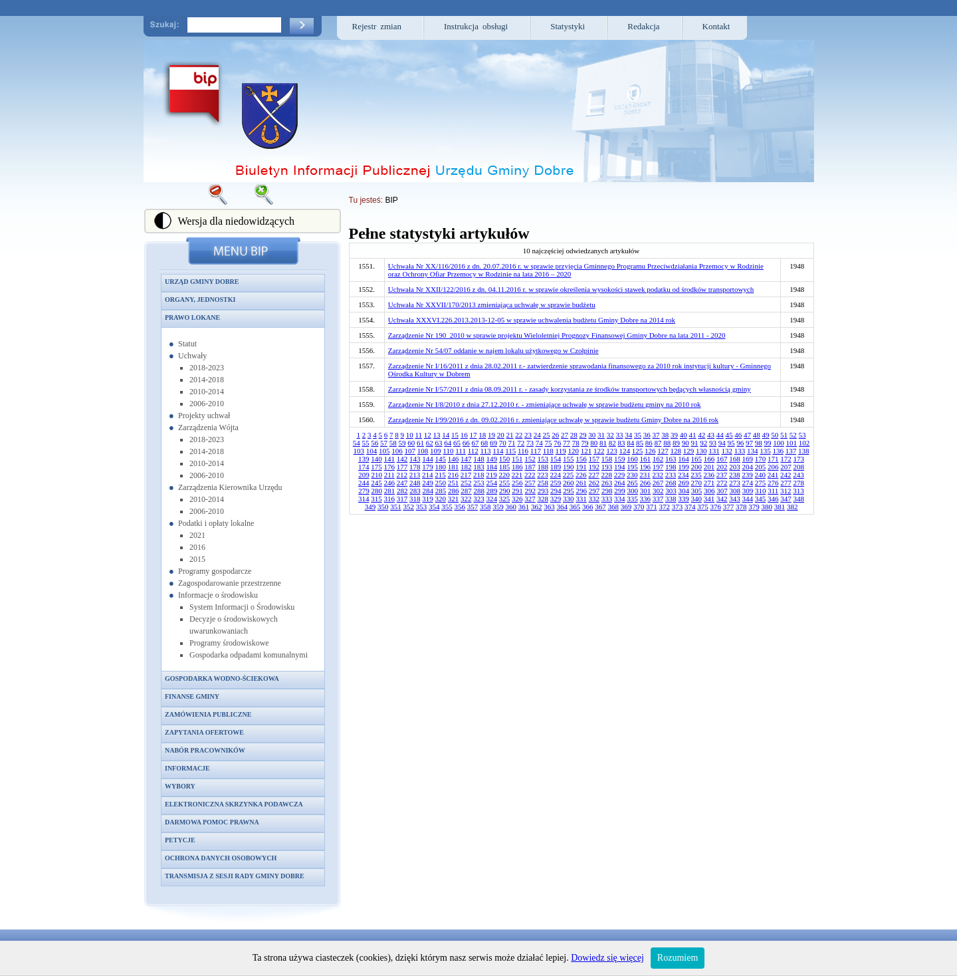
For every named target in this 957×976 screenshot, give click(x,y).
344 (748, 499)
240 (760, 475)
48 (756, 435)
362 (536, 507)
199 (683, 467)
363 (549, 507)
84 (630, 443)
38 (665, 435)
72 (520, 443)
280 (376, 491)
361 (524, 507)
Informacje (187, 768)
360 (510, 507)
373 (677, 507)
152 (530, 459)
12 (427, 435)
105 (384, 451)
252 (466, 483)
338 (671, 499)
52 (793, 435)
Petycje (180, 840)
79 (585, 443)
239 (747, 475)
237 (722, 475)
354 (434, 507)
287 (466, 491)
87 (658, 443)
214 (427, 475)
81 (603, 443)
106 (397, 451)
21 (510, 435)
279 (364, 491)
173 (799, 459)
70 (502, 443)
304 (683, 491)
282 (402, 491)
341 (709, 499)
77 (566, 443)
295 (568, 491)
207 (786, 467)
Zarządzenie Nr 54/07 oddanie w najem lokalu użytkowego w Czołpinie (493, 350)
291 (517, 491)
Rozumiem (677, 958)
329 (556, 499)
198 (671, 467)
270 (696, 483)
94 (722, 443)
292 (530, 491)
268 (671, 483)
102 (804, 443)
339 (683, 499)
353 (421, 507)
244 (364, 483)
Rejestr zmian (377, 26)
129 (688, 451)
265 (632, 483)
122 (599, 451)
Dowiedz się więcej (607, 958)
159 (619, 459)
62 (429, 443)
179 (427, 467)
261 (581, 483)
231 (645, 475)
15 (455, 435)
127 (663, 451)
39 (674, 435)
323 (478, 499)
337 (658, 499)
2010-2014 (206, 391)
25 (546, 435)
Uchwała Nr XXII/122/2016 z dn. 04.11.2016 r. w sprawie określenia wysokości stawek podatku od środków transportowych (571, 289)
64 (447, 443)
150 (504, 459)
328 (543, 499)
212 (402, 475)
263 (607, 483)
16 (464, 435)
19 (491, 435)
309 (748, 491)
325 (504, 499)
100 (778, 443)
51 (784, 435)
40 (683, 435)
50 (774, 435)
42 (701, 435)
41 (692, 435)
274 (748, 483)
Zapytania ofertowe (204, 732)
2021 (197, 535)
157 (594, 459)
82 (612, 443)
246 (389, 483)
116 (523, 451)
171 (773, 459)
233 (671, 475)
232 (658, 475)
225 (568, 475)
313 (798, 491)
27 (564, 435)
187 (530, 467)
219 (491, 475)
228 (607, 475)
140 (376, 459)
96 (740, 443)
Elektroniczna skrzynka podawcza (234, 804)
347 (786, 499)
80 (593, 443)
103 (359, 451)
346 (773, 499)
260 (568, 483)
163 (671, 459)
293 (543, 491)
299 (619, 491)
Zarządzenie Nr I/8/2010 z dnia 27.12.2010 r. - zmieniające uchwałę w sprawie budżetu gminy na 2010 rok (544, 404)
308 (734, 491)
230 (632, 475)
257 (530, 483)
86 (649, 443)
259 (556, 483)
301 (645, 491)
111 (460, 451)
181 (453, 467)
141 (389, 459)
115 (510, 451)
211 (389, 475)
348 (799, 499)
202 (722, 467)
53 (802, 435)
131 (714, 451)
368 (613, 507)
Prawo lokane (192, 317)
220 (504, 475)
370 (639, 507)
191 (581, 467)
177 (402, 467)
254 (492, 483)
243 (798, 475)
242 (786, 475)
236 (709, 475)
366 (587, 507)
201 (709, 467)
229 (619, 475)
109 (435, 451)
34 (628, 435)
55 (366, 443)
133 (740, 451)
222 (530, 475)
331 (581, 499)
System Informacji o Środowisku (241, 607)
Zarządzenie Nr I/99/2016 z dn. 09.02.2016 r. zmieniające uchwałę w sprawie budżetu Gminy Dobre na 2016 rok (553, 420)
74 (539, 443)
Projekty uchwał (204, 415)
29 (583, 435)
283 (415, 491)
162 (658, 459)
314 (364, 499)
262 (594, 483)
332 (594, 499)
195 (632, 467)
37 (656, 435)
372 (664, 507)
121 (586, 451)
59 (402, 443)
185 (504, 467)
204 (748, 467)
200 (696, 467)
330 (568, 499)
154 (556, 459)
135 (765, 451)
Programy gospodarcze (214, 571)
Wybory (180, 786)
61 (420, 443)
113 (485, 451)
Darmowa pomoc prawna (212, 822)
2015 (197, 559)
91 (694, 443)
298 (607, 491)
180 (441, 467)
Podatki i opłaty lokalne (216, 523)
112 (473, 451)
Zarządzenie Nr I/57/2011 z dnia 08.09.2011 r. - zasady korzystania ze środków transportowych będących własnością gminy (569, 389)
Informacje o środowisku (218, 595)
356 (459, 507)
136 (778, 451)
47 (747, 435)
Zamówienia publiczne (208, 714)
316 (389, 499)
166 (709, 459)
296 (581, 491)
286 (453, 491)
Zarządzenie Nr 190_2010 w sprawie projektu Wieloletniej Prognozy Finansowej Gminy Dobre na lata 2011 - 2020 (557, 335)
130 (701, 451)
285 (441, 491)
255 (504, 483)
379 (754, 507)
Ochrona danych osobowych (220, 858)
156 (581, 459)
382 (792, 507)
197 (658, 467)
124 (624, 451)
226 (581, 475)
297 (594, 491)
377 (728, 507)
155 (568, 459)
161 (645, 459)
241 (773, 475)
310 (760, 491)
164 (683, 459)
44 (720, 435)
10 (409, 435)
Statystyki (567, 26)
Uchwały (192, 355)
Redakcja (643, 26)
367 (600, 507)
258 (543, 483)
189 (556, 467)
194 (619, 467)
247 (402, 483)
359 (498, 507)
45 (729, 435)
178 (415, 467)
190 (568, 467)
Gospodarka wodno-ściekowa (222, 678)
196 (645, 467)
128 (675, 451)
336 (645, 499)
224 (556, 475)
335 (632, 499)
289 (492, 491)
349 (370, 507)
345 (760, 499)
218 (478, 475)
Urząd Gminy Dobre (202, 281)
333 (607, 499)
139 (364, 459)
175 (376, 467)
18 (482, 435)
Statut (187, 343)
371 (651, 507)
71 (512, 443)
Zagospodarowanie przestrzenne (229, 583)
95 (731, 443)
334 (619, 499)
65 (457, 443)
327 (530, 499)
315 (376, 499)
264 (619, 483)
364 (562, 507)
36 (647, 435)
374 (690, 507)
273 (734, 483)
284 (427, 491)
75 (548, 443)
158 (607, 459)
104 (371, 451)
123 (611, 451)
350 (383, 507)
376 (715, 507)
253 (478, 483)
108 (423, 451)
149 (492, 459)
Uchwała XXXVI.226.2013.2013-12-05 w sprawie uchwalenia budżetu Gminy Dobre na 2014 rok (531, 320)
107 (410, 451)
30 (591, 435)
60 (411, 443)
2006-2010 (206, 403)
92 (703, 443)
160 (632, 459)
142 (402, 459)
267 (658, 483)
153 (543, 459)
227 (593, 475)
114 (497, 451)
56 (374, 443)
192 (594, 467)
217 (466, 475)
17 (473, 435)
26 (555, 435)
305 (696, 491)
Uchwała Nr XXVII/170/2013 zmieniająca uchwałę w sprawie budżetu (491, 304)
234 (683, 475)
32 (610, 435)
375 (702, 507)
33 (619, 435)
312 (786, 491)
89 (676, 443)
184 (492, 467)
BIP (391, 200)
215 (440, 475)
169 (748, 459)
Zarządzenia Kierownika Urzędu (230, 487)
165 (696, 459)
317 (402, 499)
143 (415, 459)
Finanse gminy (192, 696)
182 (466, 467)
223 (542, 475)
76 (557, 443)
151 (517, 459)
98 (758, 443)
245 (376, 483)
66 (466, 443)
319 (427, 499)
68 (484, 443)
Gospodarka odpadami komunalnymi (248, 655)
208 (799, 467)
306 (709, 491)
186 (517, 467)
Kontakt (716, 26)
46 (738, 435)
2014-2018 (206, 379)
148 (478, 459)
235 (696, 475)
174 (364, 467)
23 (528, 435)
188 (543, 467)
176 (389, 467)
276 (773, 483)
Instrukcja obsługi (476, 26)
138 (803, 451)
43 (710, 435)
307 (722, 491)
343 (734, 499)
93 (712, 443)
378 (741, 507)
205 (760, 467)
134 (752, 451)
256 (517, 483)
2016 (197, 547)
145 (441, 459)
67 (475, 443)
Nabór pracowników (205, 750)
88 (667, 443)
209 (364, 475)
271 (709, 483)
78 (576, 443)
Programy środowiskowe (229, 643)
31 (601, 435)
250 (441, 483)
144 (427, 459)
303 (671, 491)
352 (408, 507)
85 (639, 443)
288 (478, 491)
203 (734, 467)
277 (786, 483)
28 (574, 435)
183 (478, 467)
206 (773, 467)
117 (535, 451)
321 (453, 499)
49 (766, 435)
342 (722, 499)
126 (650, 451)
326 (517, 499)
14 (445, 435)
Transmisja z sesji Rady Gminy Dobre (234, 876)
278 (799, 483)
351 (395, 507)
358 (485, 507)
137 (791, 451)
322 (466, 499)
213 (415, 475)
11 (418, 435)
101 (792, 443)
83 (621, 443)
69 (493, 443)
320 (441, 499)
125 (637, 451)
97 (749, 443)
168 (734, 459)
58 (393, 443)
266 (645, 483)
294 (556, 491)
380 (766, 507)
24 (537, 435)
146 (453, 459)
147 (466, 459)
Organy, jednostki (200, 299)
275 (760, 483)
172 (786, 459)
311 (773, 491)
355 (447, 507)
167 (722, 459)
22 (518, 435)
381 (780, 507)
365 (575, 507)
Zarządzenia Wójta (208, 427)
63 (439, 443)
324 (492, 499)
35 (637, 435)
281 (389, 491)
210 (376, 475)
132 (726, 451)
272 (722, 483)
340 (696, 499)
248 (415, 483)
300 (632, 491)
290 (504, 491)
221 (517, 475)
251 (453, 483)
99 (768, 443)
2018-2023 (206, 367)
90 (685, 443)
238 (734, 475)
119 (561, 451)
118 (548, 451)
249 (427, 483)
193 (607, 467)
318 (415, 499)
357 (472, 507)
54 (356, 443)
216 (453, 475)
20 (500, 435)
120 (573, 451)
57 (383, 443)
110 (448, 451)
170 (760, 459)
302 (658, 491)
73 (530, 443)
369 (626, 507)
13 (437, 435)
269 (683, 483)
